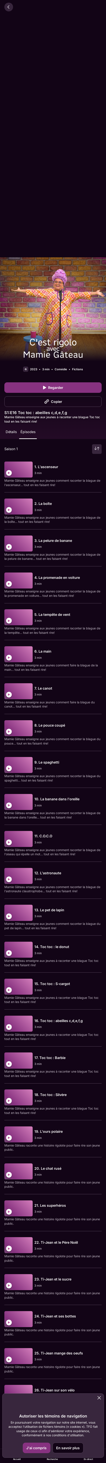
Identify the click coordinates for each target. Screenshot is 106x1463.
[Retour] (8, 7)
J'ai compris (36, 1448)
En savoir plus (68, 1448)
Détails (11, 432)
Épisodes (27, 432)
